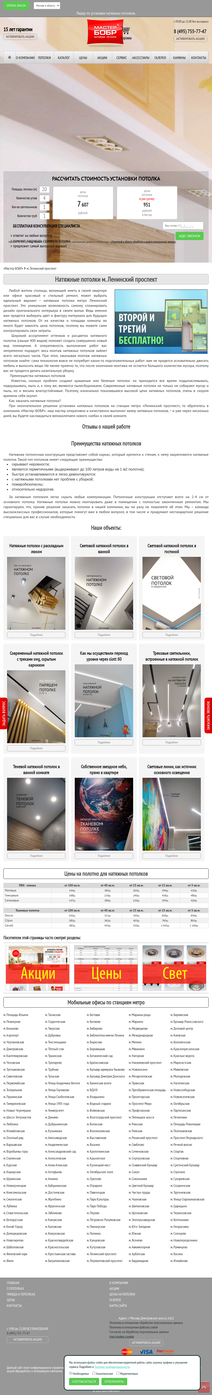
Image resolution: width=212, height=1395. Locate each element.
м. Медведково (138, 1028)
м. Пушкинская (12, 1096)
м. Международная (141, 1035)
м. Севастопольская (15, 1213)
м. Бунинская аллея (99, 1083)
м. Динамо (51, 1117)
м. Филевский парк (15, 1254)
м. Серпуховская (139, 1158)
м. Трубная (51, 1069)
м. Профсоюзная (139, 1110)
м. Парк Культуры (98, 1199)
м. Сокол (134, 1172)
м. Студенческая (55, 1021)
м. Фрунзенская (55, 1206)
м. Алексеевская (55, 1158)
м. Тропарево (53, 1062)
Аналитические (102, 1374)
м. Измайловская (14, 1131)
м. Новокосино (138, 1069)
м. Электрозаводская (142, 1219)
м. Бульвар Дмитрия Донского (106, 1076)
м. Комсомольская (14, 1192)
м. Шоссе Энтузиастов (17, 1117)
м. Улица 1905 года (57, 1103)
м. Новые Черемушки (17, 1110)
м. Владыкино (95, 1096)
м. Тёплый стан (54, 1049)
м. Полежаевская (181, 1131)
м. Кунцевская (96, 1240)
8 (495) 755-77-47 (190, 31)
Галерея (160, 57)
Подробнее (36, 635)
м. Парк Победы (97, 1206)
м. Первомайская (14, 1083)
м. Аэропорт (11, 1035)
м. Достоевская (54, 1192)
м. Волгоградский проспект (104, 1117)
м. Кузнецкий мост (98, 1165)
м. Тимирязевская (14, 1103)
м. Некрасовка (180, 1226)
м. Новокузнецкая (14, 1185)
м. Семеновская (138, 1151)
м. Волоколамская (98, 1131)
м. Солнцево (178, 1233)
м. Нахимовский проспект (145, 1062)
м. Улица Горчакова (57, 1090)
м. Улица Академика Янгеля (62, 1083)
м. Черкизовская (181, 1213)
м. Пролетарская (139, 1096)
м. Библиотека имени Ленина (105, 1035)
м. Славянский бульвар (143, 1165)
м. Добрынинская (56, 1124)
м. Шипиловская (139, 1206)
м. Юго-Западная (139, 1226)
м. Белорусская (13, 1219)
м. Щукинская (12, 1178)
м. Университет (54, 1110)
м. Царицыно (179, 1206)
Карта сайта (118, 1305)
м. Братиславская (97, 1062)
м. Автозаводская (56, 1137)
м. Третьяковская (14, 1069)
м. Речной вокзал (181, 1144)
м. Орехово (94, 1178)
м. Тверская (52, 1028)
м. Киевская (178, 1035)
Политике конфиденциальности (111, 1367)
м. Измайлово (179, 1260)
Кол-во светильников (24, 207)
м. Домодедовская (15, 1233)
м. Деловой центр (182, 1028)
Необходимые (79, 1374)
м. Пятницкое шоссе (141, 1117)
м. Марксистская (181, 1062)
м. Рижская (135, 1124)
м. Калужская (53, 1219)
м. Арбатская (137, 1254)
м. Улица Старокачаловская (187, 1199)
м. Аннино (51, 1178)
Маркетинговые (127, 1374)
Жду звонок (189, 236)
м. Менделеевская (140, 1076)
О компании (25, 57)
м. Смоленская (12, 1199)
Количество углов (26, 198)
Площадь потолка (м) (24, 189)
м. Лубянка (10, 1206)
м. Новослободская (183, 1090)
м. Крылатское (96, 1158)
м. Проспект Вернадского (187, 1137)
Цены (83, 57)
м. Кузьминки (53, 1131)
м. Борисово (94, 1042)
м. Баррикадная (138, 1260)
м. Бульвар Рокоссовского (187, 1021)
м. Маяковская (179, 1069)
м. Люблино (10, 1124)
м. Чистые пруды (139, 1192)
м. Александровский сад (60, 1151)
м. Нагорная (136, 1055)
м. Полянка (94, 1233)
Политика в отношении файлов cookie (133, 1327)
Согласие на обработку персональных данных (139, 1331)
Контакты (198, 57)
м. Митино (135, 1042)
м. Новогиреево (13, 1240)
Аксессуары (140, 57)
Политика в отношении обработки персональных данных (146, 1322)
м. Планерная (11, 1021)
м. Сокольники (138, 1178)
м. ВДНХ (92, 1090)
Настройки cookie (121, 1336)
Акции (102, 57)
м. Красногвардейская (59, 1240)
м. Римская (135, 1131)
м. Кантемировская (15, 1055)
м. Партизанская (181, 1110)
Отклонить (114, 1381)
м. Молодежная (180, 1076)
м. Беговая (93, 1014)
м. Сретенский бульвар (185, 1165)
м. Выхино (93, 1144)
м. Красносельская (57, 1247)
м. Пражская (136, 1083)
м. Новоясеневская (182, 1096)
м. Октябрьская (180, 1103)
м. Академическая (56, 1144)
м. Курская (10, 1165)
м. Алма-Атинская (56, 1165)
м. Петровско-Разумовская (103, 1219)
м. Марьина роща (139, 1014)
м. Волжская (94, 1124)
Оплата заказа (16, 5)
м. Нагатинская (180, 1083)
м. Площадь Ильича (15, 1014)
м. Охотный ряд (13, 1137)
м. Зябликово (53, 1213)
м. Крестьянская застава (60, 1254)
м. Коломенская (180, 1042)
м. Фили (8, 1260)
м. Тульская (52, 1076)
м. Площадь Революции (185, 1124)
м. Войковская (96, 1110)
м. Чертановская (13, 1042)
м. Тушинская (53, 1055)
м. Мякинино (137, 1049)
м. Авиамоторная (139, 1247)
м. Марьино (136, 1021)
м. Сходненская (180, 1185)
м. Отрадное (94, 1185)
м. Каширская (12, 1172)
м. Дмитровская (13, 1049)
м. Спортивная (179, 1158)
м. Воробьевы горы (15, 1151)
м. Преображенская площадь (147, 1090)
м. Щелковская (138, 1213)
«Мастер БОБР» (13, 268)
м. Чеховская (11, 1062)
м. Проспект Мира (140, 1103)
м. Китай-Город (13, 1226)
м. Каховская (53, 1226)
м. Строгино (178, 1172)
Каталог (64, 57)
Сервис (121, 57)
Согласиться (84, 1381)
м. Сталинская (12, 1158)
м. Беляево (94, 1021)
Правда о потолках (21, 1294)
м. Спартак (177, 1151)
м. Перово (93, 1213)
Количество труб (27, 216)
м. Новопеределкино (184, 1240)
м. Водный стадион (99, 1103)
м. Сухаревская (180, 1178)
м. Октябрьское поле (100, 1172)
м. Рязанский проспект (143, 1137)
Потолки (44, 57)
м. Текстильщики (55, 1042)
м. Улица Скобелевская (59, 1096)
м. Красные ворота (182, 1055)
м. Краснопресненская (185, 1049)
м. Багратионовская (57, 1260)
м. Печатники (179, 1117)
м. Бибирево (94, 1028)
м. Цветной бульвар (141, 1185)
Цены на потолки (122, 1294)
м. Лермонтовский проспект (104, 1260)
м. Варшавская (12, 1144)
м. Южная (135, 1233)
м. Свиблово (136, 1144)
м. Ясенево (135, 1240)
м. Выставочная (96, 1137)
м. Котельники (180, 1219)
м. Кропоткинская (98, 1151)
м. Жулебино (53, 1199)
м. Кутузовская (96, 1247)
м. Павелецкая (96, 1192)
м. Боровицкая (96, 1049)
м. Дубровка (52, 1035)
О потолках (15, 1288)
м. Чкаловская (137, 1199)
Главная (13, 1282)
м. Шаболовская (13, 1247)
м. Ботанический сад (100, 1055)
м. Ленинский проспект (101, 1254)
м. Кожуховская (55, 1233)
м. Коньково (10, 1028)
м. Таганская (52, 1014)
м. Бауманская (179, 1014)
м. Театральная (12, 1090)
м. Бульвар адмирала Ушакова (105, 1069)
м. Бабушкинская (55, 1185)
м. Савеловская (12, 1076)
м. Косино (177, 1254)
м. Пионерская (96, 1226)
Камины (179, 57)
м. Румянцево (179, 1247)
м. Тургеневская (180, 1192)
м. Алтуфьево (53, 1172)
